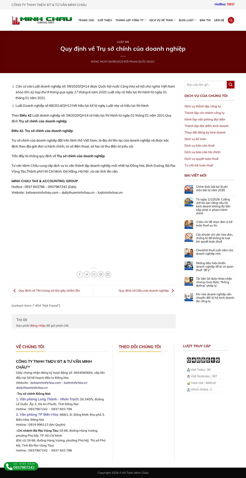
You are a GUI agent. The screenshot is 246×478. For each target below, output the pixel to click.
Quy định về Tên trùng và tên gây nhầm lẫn (46, 291)
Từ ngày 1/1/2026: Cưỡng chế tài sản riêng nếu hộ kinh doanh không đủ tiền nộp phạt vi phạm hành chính (213, 206)
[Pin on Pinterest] (101, 274)
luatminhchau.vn (75, 383)
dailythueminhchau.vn (31, 388)
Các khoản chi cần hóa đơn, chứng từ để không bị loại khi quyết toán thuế (214, 238)
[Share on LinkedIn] (108, 274)
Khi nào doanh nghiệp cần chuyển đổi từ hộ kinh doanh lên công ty (215, 298)
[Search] (231, 20)
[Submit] (230, 84)
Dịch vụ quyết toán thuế (201, 159)
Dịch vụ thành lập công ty (202, 106)
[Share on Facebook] (80, 274)
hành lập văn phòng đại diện (204, 119)
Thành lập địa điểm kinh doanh (206, 126)
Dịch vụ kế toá (194, 139)
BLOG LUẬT (187, 20)
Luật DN (123, 41)
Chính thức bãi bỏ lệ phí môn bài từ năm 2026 (212, 188)
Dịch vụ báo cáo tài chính (202, 152)
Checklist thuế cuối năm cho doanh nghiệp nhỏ (214, 252)
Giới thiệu (105, 20)
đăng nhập (38, 325)
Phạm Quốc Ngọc (142, 61)
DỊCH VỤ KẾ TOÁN (162, 20)
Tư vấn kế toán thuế (198, 165)
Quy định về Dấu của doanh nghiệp (147, 291)
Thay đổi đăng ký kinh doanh (205, 132)
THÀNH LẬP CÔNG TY (131, 20)
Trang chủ (86, 20)
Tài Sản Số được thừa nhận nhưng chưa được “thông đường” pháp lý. (214, 282)
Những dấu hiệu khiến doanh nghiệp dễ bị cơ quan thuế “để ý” (215, 266)
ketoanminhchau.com (45, 383)
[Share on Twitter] (87, 274)
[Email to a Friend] (94, 274)
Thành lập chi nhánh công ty (204, 113)
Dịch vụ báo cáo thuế (199, 145)
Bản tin (205, 20)
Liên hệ (219, 20)
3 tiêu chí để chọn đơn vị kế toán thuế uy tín (214, 223)
